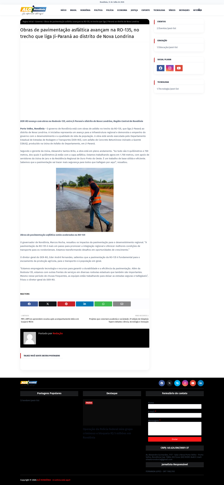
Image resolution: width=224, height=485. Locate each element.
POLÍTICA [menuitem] (98, 10)
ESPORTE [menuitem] (146, 10)
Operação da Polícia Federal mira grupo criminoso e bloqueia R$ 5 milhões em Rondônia (108, 433)
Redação (57, 333)
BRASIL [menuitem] (73, 10)
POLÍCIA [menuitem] (110, 10)
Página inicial (28, 22)
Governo (39, 22)
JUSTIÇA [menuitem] (134, 10)
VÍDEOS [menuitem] (172, 10)
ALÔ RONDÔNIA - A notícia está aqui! (53, 480)
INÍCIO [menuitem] (63, 10)
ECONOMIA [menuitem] (122, 10)
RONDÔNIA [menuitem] (85, 10)
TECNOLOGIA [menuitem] (159, 10)
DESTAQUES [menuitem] (184, 10)
